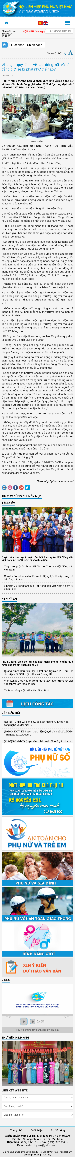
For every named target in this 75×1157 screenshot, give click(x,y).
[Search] (59, 31)
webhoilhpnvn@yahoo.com (41, 1145)
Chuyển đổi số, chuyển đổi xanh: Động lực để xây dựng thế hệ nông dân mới (38, 578)
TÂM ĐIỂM (8, 503)
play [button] (24, 1021)
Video (6, 979)
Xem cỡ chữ (54, 53)
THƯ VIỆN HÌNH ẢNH (15, 1037)
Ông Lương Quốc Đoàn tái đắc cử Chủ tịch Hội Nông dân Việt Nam (38, 568)
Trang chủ (16, 1130)
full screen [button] (42, 1021)
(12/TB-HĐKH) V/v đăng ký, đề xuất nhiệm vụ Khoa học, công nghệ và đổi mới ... (36, 724)
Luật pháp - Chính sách (26, 45)
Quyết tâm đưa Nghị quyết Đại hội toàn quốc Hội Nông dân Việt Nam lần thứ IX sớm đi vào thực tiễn (37, 559)
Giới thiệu (37, 1130)
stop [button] (32, 1021)
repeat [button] (37, 1021)
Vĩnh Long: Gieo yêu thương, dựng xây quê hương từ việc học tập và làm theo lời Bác (38, 682)
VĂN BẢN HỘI (11, 712)
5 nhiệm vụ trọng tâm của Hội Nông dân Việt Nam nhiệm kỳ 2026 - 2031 (38, 587)
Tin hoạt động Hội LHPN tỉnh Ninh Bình (26, 690)
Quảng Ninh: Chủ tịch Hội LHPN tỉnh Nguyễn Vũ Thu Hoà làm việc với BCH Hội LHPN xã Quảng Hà (38, 673)
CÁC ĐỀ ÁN (9, 599)
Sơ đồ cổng (58, 1130)
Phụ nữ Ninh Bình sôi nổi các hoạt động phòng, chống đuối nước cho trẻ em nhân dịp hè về (37, 663)
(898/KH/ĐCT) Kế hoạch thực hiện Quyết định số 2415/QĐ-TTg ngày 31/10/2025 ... (38, 734)
